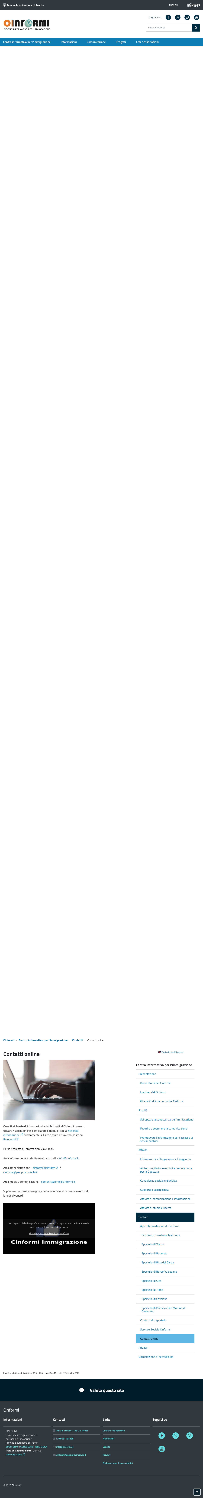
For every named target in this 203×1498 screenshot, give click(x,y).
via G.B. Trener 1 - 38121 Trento (72, 1430)
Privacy (143, 1347)
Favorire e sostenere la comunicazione (163, 1128)
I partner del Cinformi (153, 1092)
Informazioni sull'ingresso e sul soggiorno (165, 1159)
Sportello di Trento (153, 1244)
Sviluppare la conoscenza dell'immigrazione (166, 1119)
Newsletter (108, 1438)
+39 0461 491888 (64, 1438)
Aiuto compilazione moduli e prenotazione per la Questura (166, 1170)
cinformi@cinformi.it (46, 1168)
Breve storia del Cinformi (155, 1083)
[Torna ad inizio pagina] (197, 1492)
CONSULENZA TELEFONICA (33, 1446)
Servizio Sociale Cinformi (155, 1329)
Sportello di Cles (151, 1281)
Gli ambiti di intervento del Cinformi (162, 1101)
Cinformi (8, 1040)
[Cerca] (196, 28)
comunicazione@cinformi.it (58, 1182)
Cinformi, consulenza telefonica (161, 1235)
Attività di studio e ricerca (155, 1208)
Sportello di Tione (152, 1290)
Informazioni (69, 42)
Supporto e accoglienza (154, 1190)
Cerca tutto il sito (156, 27)
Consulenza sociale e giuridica (158, 1180)
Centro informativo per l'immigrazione (27, 42)
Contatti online (149, 1338)
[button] (173, 5)
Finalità (143, 1110)
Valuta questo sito (101, 1390)
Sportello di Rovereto (155, 1253)
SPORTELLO (12, 1446)
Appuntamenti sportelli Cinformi (159, 1226)
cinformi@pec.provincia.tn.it (20, 1172)
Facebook (11, 1139)
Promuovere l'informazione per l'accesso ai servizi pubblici (166, 1139)
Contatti (78, 1040)
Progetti (121, 42)
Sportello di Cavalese (154, 1299)
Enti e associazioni (147, 42)
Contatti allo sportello (153, 1320)
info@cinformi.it (69, 1158)
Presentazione (147, 1074)
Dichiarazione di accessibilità (156, 1357)
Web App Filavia (16, 1454)
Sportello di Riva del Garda (158, 1262)
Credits (106, 1447)
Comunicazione (96, 42)
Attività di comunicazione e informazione (165, 1199)
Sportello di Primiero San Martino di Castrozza (163, 1309)
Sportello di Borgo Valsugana (159, 1271)
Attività (143, 1150)
